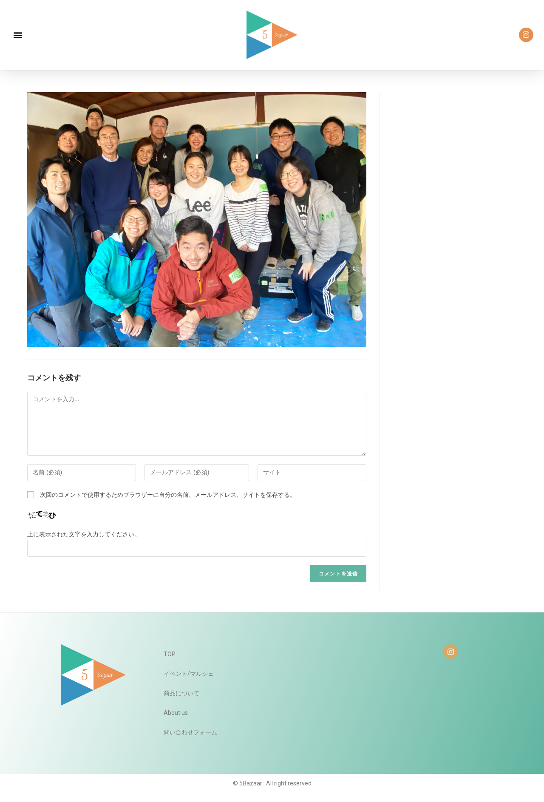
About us (176, 712)
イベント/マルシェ (189, 673)
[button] (18, 35)
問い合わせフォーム (190, 732)
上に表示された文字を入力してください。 (83, 534)
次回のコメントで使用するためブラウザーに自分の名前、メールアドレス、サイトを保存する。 (168, 494)
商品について (181, 693)
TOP (170, 654)
